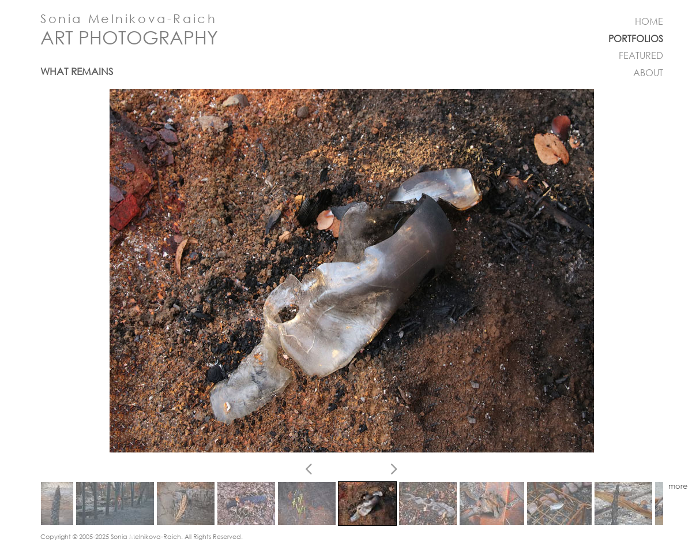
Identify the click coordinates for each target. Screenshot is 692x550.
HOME (649, 21)
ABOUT (648, 73)
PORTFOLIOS (635, 38)
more (677, 486)
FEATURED (641, 55)
